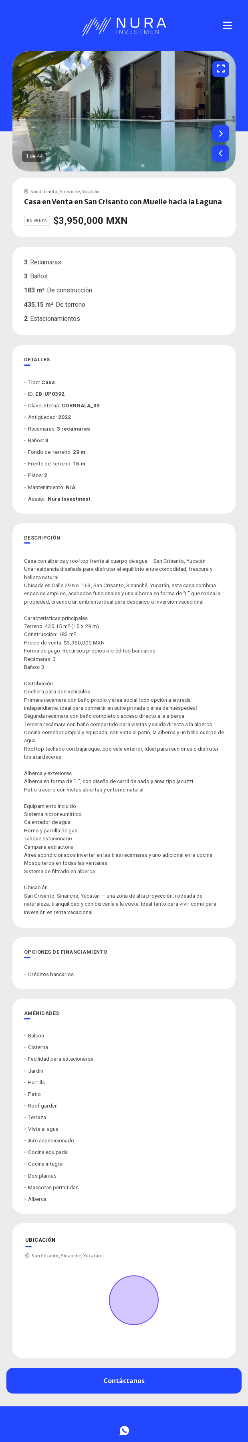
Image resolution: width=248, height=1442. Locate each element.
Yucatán (91, 191)
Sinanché (70, 191)
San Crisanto (43, 191)
